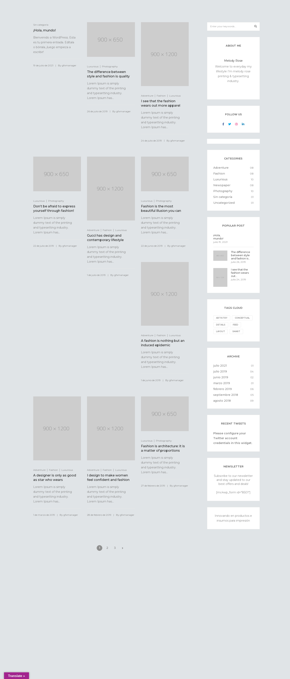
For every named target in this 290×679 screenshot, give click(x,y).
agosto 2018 (222, 407)
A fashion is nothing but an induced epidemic (160, 343)
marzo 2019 (221, 389)
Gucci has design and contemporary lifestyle (105, 238)
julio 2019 (220, 378)
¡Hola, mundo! (44, 30)
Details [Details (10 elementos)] (243, 324)
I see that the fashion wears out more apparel (160, 103)
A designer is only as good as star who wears (54, 477)
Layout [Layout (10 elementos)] (233, 331)
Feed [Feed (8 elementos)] (219, 331)
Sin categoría (222, 197)
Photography (110, 66)
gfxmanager (69, 65)
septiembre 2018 (225, 401)
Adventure (147, 95)
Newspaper (221, 185)
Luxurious (92, 66)
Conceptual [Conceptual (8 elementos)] (223, 324)
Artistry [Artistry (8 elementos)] (221, 318)
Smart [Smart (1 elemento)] (220, 338)
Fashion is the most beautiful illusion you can (161, 208)
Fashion (161, 95)
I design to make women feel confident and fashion (108, 477)
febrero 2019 (222, 395)
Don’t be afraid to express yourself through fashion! (54, 208)
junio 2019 (220, 384)
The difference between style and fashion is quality (108, 74)
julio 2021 (220, 372)
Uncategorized (224, 203)
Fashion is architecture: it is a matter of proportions (162, 448)
